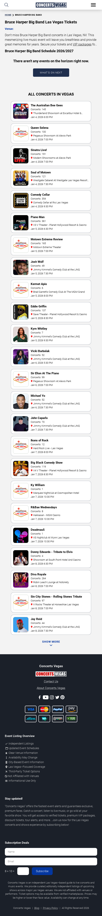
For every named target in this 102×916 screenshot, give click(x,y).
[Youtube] (46, 698)
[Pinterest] (62, 698)
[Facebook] (39, 698)
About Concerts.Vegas (51, 688)
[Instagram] (52, 698)
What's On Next (51, 72)
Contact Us (51, 681)
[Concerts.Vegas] (50, 674)
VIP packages (82, 44)
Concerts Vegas (15, 806)
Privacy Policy (50, 908)
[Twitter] (57, 698)
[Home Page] (50, 5)
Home (8, 15)
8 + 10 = (9, 871)
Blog (36, 908)
